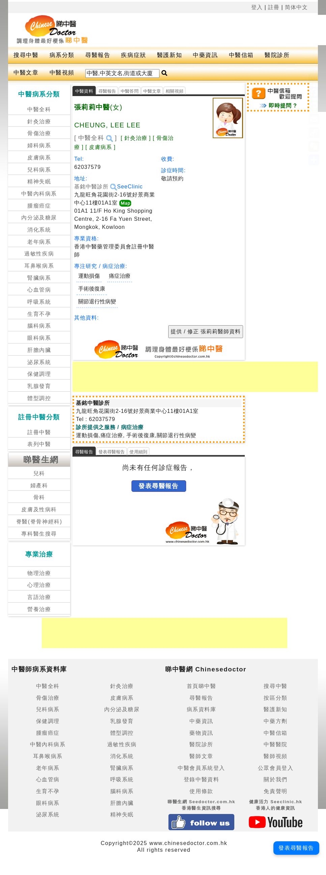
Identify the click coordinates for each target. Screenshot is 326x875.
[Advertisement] (195, 377)
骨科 (39, 497)
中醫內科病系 (39, 194)
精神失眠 (39, 181)
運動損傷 (89, 276)
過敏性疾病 (39, 254)
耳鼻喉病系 (39, 266)
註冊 (273, 7)
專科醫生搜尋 (39, 534)
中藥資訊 (205, 55)
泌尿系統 (39, 362)
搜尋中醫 (25, 55)
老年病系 (39, 242)
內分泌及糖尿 (39, 217)
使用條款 (201, 791)
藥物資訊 (201, 733)
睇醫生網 (41, 459)
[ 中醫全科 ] (95, 137)
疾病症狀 (133, 55)
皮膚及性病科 (39, 509)
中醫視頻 (62, 72)
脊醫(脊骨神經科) (39, 521)
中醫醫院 (275, 744)
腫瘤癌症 (39, 206)
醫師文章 (201, 756)
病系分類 (62, 55)
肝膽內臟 (39, 350)
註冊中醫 (39, 432)
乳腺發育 (39, 386)
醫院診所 (277, 55)
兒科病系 (39, 170)
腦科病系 (39, 326)
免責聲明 (275, 791)
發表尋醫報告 (111, 451)
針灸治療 (39, 121)
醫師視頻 (275, 756)
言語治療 (39, 597)
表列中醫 (39, 444)
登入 (257, 7)
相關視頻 (174, 91)
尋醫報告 (97, 55)
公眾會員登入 (276, 768)
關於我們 (275, 779)
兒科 (39, 473)
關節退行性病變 (97, 301)
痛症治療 (119, 276)
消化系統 (39, 230)
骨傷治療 (39, 133)
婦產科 (39, 485)
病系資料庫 (201, 709)
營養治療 (39, 609)
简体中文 (296, 7)
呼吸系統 (39, 302)
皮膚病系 (39, 157)
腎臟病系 (39, 278)
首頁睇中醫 (201, 686)
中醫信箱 (241, 55)
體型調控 (39, 398)
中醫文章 (25, 72)
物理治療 (39, 573)
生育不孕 (39, 314)
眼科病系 (39, 338)
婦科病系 (39, 145)
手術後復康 (91, 289)
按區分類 (275, 698)
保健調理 (39, 374)
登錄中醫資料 (201, 779)
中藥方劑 (275, 721)
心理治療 (39, 585)
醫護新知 (169, 55)
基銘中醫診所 (95, 186)
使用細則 (138, 451)
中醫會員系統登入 (201, 768)
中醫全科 (39, 109)
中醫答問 (130, 91)
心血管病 (39, 290)
